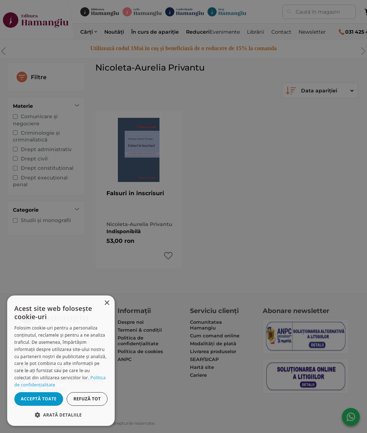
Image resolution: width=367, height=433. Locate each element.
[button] (61, 414)
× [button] (106, 303)
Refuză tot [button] (87, 399)
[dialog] (61, 360)
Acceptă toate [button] (39, 399)
